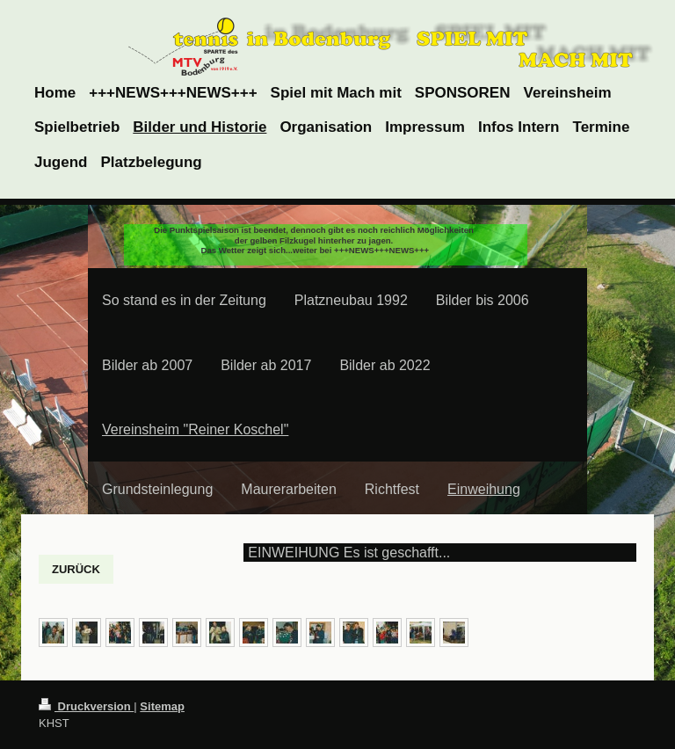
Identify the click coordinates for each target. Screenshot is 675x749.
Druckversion (86, 706)
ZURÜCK (76, 569)
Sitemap (162, 706)
